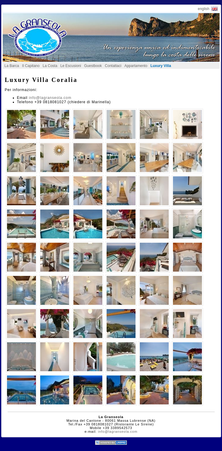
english (203, 9)
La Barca (12, 66)
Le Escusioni (70, 66)
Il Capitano (31, 66)
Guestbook (93, 66)
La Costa (50, 66)
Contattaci (113, 66)
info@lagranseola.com (50, 98)
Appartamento (135, 66)
